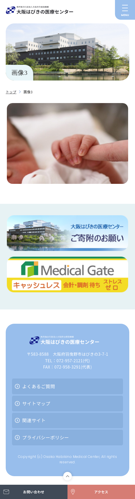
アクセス (101, 491)
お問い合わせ (33, 491)
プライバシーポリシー (45, 437)
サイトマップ (36, 403)
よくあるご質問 (38, 386)
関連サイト (34, 420)
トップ (11, 91)
